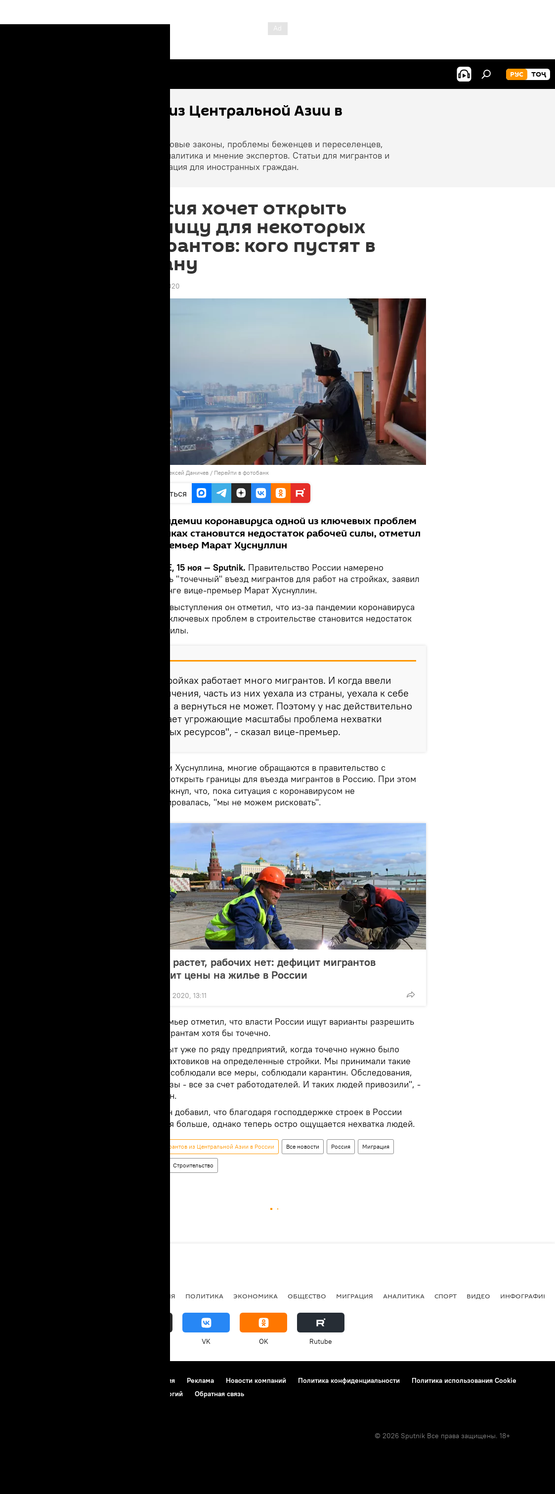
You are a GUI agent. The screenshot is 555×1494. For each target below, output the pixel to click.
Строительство (193, 1165)
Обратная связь (219, 1393)
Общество (147, 1165)
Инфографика (526, 1295)
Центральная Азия (105, 1295)
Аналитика (404, 1295)
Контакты (70, 1380)
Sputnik (147, 472)
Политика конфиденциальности (349, 1380)
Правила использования (136, 1380)
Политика (204, 1295)
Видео (478, 1295)
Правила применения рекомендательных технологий (96, 1393)
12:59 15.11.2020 (154, 286)
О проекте (26, 1380)
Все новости (302, 1146)
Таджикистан (35, 1295)
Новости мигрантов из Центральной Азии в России (204, 1146)
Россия (340, 1146)
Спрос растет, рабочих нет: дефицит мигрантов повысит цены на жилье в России (257, 968)
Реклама (200, 1380)
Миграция (375, 1146)
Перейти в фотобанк (241, 472)
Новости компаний (256, 1380)
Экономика (255, 1295)
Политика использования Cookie (464, 1380)
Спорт (445, 1295)
